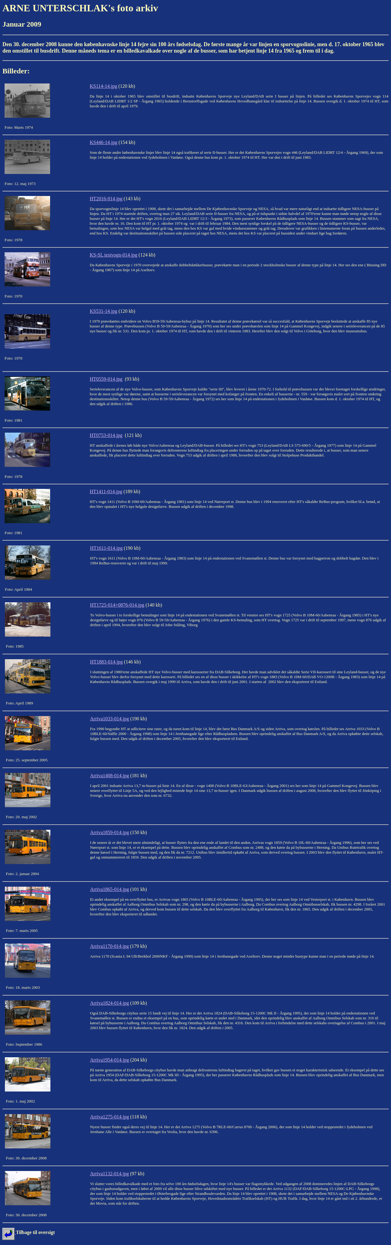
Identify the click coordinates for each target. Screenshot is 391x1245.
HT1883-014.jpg (106, 661)
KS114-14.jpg (103, 86)
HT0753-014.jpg (106, 435)
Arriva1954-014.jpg (109, 1059)
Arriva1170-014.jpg (109, 946)
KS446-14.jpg (103, 142)
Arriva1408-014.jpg (109, 775)
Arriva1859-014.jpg (109, 832)
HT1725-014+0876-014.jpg (117, 605)
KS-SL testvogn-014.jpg (113, 254)
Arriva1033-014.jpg (109, 718)
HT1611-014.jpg (106, 548)
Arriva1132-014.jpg (109, 1173)
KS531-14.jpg (103, 311)
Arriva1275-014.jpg (109, 1116)
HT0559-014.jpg (106, 379)
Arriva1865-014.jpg (109, 889)
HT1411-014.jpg (106, 491)
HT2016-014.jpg (106, 198)
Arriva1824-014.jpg (109, 1003)
